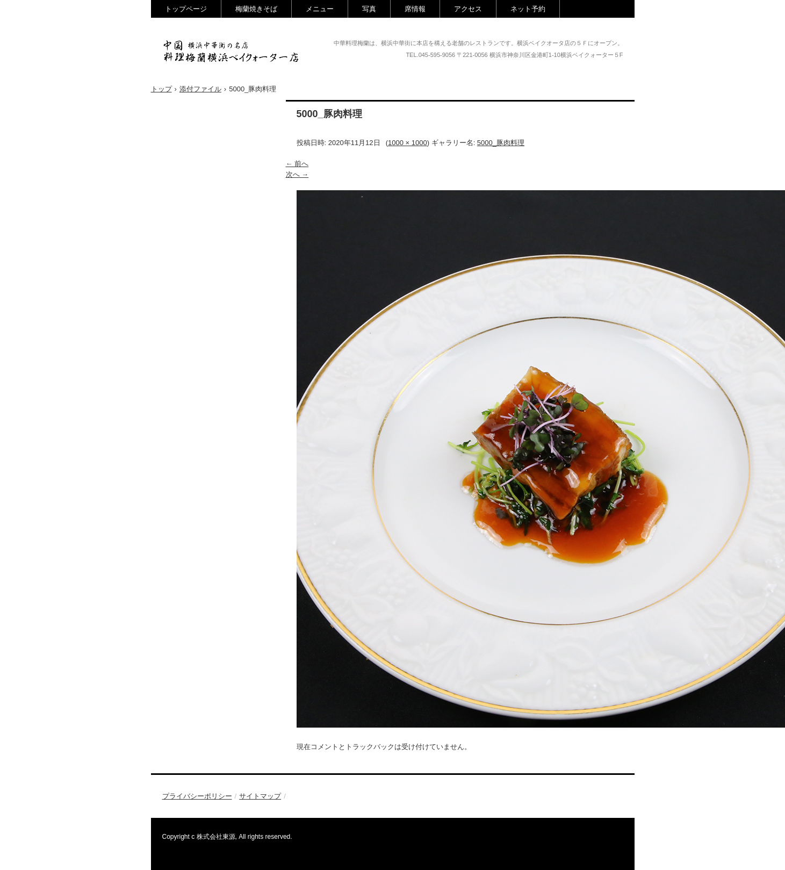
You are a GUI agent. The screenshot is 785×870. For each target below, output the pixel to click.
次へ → (297, 174)
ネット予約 (527, 9)
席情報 (415, 9)
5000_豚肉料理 (500, 143)
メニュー (320, 9)
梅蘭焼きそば (256, 9)
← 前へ (297, 164)
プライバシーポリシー (197, 796)
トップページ (186, 9)
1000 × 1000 (407, 143)
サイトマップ (260, 796)
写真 (369, 9)
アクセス (468, 9)
